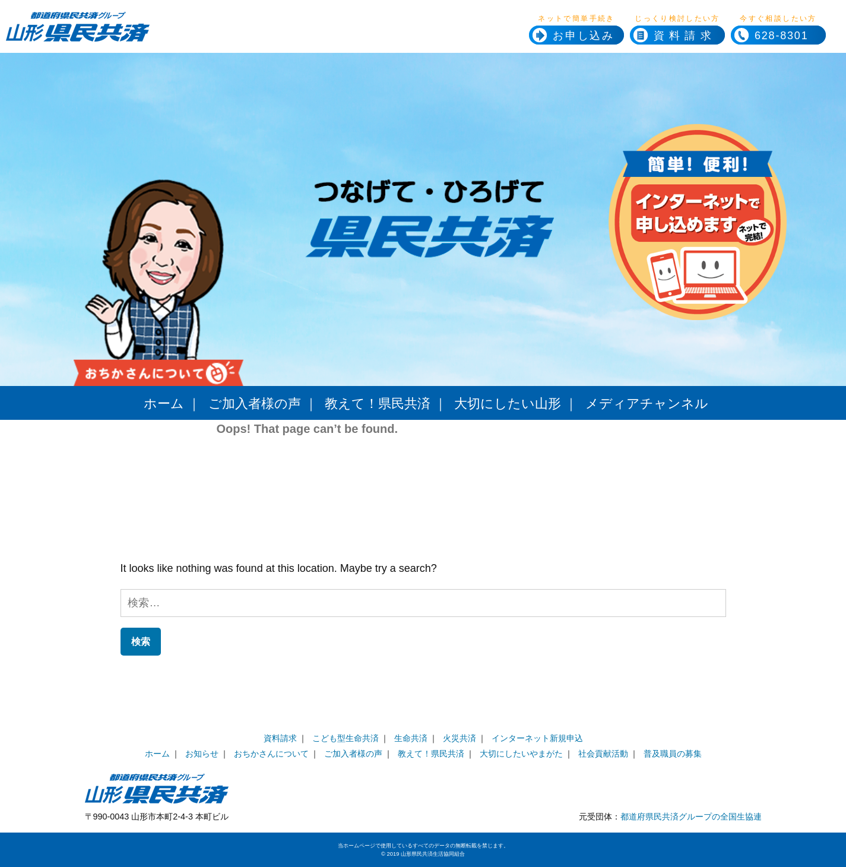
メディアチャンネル (646, 403)
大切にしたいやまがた (521, 753)
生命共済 (410, 738)
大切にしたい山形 (507, 403)
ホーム (164, 403)
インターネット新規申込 (537, 738)
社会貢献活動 (603, 753)
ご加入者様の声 (254, 403)
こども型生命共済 (345, 738)
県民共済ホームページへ (174, 35)
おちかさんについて (271, 753)
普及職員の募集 (673, 753)
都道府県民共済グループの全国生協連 (691, 816)
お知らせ (201, 753)
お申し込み (583, 36)
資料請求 (685, 36)
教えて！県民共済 (377, 403)
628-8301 (769, 36)
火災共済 (459, 738)
